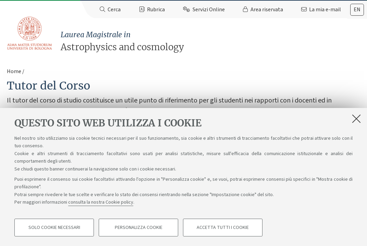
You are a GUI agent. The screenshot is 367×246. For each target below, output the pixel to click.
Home (14, 71)
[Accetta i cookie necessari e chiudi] (356, 118)
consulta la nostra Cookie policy (100, 202)
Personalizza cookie (138, 227)
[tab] (357, 10)
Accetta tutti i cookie (223, 227)
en (357, 9)
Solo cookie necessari (54, 227)
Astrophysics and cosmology (214, 41)
